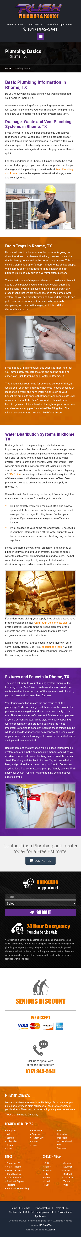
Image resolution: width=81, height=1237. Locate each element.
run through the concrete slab (51, 622)
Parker (66, 1170)
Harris (48, 1177)
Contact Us (36, 24)
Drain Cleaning (14, 1174)
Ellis (47, 1174)
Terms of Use (61, 1208)
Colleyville (12, 1141)
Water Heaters (14, 1166)
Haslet (35, 1141)
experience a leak (52, 646)
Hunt (47, 1185)
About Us (21, 24)
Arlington (11, 1130)
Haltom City (38, 1137)
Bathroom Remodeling (18, 1188)
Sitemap (25, 1208)
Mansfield (62, 1137)
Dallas (48, 1166)
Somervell (68, 1177)
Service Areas (65, 1212)
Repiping (11, 1185)
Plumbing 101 (13, 1163)
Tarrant (67, 1181)
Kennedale (62, 1134)
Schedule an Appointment (60, 24)
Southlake (62, 1148)
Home (10, 24)
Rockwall (67, 1174)
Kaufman (68, 1166)
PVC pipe (15, 474)
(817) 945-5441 (43, 29)
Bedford (10, 1137)
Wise (65, 1185)
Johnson (67, 1163)
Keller (60, 1130)
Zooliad (51, 1229)
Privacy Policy (42, 1208)
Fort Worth (37, 1130)
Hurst (34, 1145)
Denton (48, 1170)
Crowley (10, 1145)
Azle (9, 1134)
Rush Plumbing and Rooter (33, 376)
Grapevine (37, 1134)
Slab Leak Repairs (15, 1181)
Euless (10, 1148)
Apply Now (40, 1216)
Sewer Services (14, 1170)
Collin (47, 1163)
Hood (47, 1181)
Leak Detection (14, 1177)
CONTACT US (40, 861)
